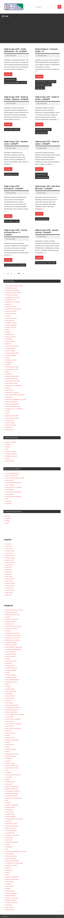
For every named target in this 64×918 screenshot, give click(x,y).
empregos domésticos (11, 346)
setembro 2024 (9, 590)
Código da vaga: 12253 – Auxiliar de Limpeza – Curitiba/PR (47, 142)
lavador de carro (10, 781)
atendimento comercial (11, 174)
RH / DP (24, 82)
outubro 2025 (9, 560)
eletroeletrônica (10, 696)
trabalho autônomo (11, 453)
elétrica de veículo (10, 691)
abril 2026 (8, 546)
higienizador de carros (11, 754)
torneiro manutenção (11, 898)
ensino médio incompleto (12, 482)
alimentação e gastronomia (43, 129)
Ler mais (7, 74)
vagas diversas (9, 429)
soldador (7, 888)
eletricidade (8, 339)
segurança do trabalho (11, 415)
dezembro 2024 (10, 583)
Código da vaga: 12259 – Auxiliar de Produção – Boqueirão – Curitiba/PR (16, 98)
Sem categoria (9, 881)
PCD (6, 449)
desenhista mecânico (11, 682)
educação (8, 332)
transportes (8, 427)
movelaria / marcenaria (42, 219)
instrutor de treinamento (12, 775)
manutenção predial (11, 383)
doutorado (8, 503)
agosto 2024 (9, 592)
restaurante (8, 870)
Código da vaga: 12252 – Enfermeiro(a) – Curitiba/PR (13, 187)
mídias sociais (9, 390)
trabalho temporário (11, 456)
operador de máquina (11, 842)
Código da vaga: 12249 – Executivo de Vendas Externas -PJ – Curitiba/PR (15, 232)
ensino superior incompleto (12, 82)
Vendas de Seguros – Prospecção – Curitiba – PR (47, 50)
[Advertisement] (32, 31)
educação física (9, 334)
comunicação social (11, 318)
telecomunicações (10, 425)
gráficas (7, 357)
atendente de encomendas (13, 635)
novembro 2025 (10, 558)
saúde (16, 221)
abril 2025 (8, 574)
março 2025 (8, 576)
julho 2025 (8, 567)
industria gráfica (10, 763)
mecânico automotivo (11, 805)
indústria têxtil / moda (11, 367)
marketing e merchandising (13, 385)
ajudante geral (9, 624)
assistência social (10, 299)
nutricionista (9, 837)
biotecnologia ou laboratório (13, 647)
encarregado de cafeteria (12, 707)
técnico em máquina (11, 893)
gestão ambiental (10, 355)
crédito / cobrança (10, 327)
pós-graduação (9, 494)
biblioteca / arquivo (11, 306)
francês (7, 520)
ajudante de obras (10, 621)
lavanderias (8, 374)
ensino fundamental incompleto (14, 478)
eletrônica (8, 343)
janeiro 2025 (9, 581)
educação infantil (10, 336)
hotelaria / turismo (10, 360)
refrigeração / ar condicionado (14, 408)
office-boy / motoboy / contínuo (14, 395)
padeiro (7, 844)
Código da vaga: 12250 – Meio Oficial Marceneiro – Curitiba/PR (47, 187)
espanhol (8, 518)
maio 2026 (8, 544)
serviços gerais (9, 420)
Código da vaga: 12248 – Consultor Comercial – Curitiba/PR (46, 231)
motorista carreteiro (11, 823)
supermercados (9, 422)
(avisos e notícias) (10, 442)
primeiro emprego (10, 451)
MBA (6, 499)
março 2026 (8, 548)
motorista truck (9, 833)
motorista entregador (11, 826)
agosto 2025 (9, 565)
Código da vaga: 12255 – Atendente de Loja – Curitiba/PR (16, 142)
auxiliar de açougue (11, 642)
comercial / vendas (41, 81)
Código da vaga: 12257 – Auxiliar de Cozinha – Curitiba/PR (47, 98)
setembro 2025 (9, 562)
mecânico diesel (10, 807)
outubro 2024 (9, 588)
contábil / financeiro (11, 323)
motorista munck (10, 828)
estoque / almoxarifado (12, 353)
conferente (8, 663)
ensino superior (9, 221)
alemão (7, 516)
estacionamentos (10, 348)
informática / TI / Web (11, 369)
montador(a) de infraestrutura (14, 819)
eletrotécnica (9, 703)
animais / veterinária (11, 295)
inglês (7, 523)
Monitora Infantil (10, 816)
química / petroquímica (12, 404)
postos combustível (11, 401)
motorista (8, 821)
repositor (8, 867)
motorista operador (11, 830)
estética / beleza (10, 350)
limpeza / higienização (42, 177)
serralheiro (8, 884)
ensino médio (51, 81)
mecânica (8, 388)
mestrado (8, 501)
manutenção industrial (12, 793)
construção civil (9, 320)
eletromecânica (9, 341)
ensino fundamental (41, 132)
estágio (7, 447)
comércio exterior (10, 313)
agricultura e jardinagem (12, 290)
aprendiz (8, 444)
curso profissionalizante (12, 473)
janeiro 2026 (9, 553)
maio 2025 (8, 571)
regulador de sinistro (11, 865)
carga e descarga (10, 651)
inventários (8, 777)
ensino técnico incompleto (13, 492)
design (7, 329)
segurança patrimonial (11, 418)
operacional (8, 397)
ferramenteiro (9, 744)
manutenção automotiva (12, 381)
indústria (16, 129)
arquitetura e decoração (12, 297)
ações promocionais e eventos (14, 285)
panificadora (9, 847)
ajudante (8, 617)
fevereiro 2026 (9, 551)
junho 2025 (8, 569)
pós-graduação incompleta (13, 496)
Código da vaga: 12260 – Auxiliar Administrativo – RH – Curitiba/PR (15, 50)
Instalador (8, 772)
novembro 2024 (10, 585)
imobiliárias (8, 362)
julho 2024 (8, 595)
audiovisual (8, 304)
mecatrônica (9, 809)
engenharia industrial (11, 709)
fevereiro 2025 (9, 578)
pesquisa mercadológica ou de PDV (15, 399)
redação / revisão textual (12, 406)
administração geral (10, 79)
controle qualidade (10, 325)
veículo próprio (21, 265)
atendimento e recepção (12, 302)
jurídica (7, 371)
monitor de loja (9, 814)
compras (7, 316)
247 (19, 273)
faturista (7, 742)
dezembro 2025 (10, 555)
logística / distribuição (11, 378)
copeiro (7, 672)
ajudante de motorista (11, 619)
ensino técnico (40, 88)
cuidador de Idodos (11, 677)
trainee (7, 458)
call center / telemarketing (13, 309)
